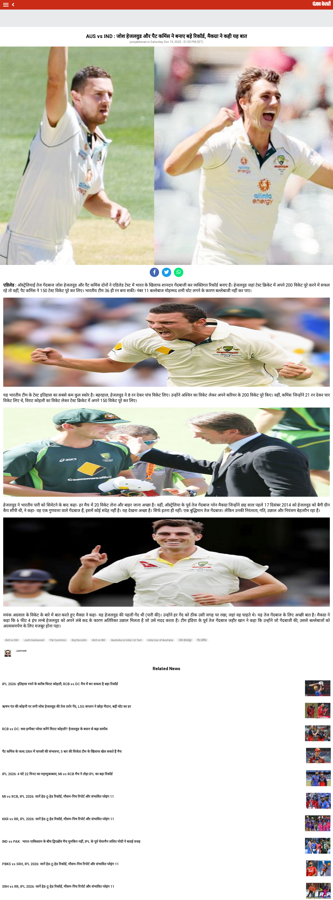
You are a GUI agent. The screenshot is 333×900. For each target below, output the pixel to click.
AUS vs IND (11, 640)
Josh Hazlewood (34, 640)
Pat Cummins (58, 640)
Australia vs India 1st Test (126, 640)
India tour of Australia (160, 640)
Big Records (79, 640)
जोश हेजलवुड (185, 640)
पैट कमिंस (201, 640)
